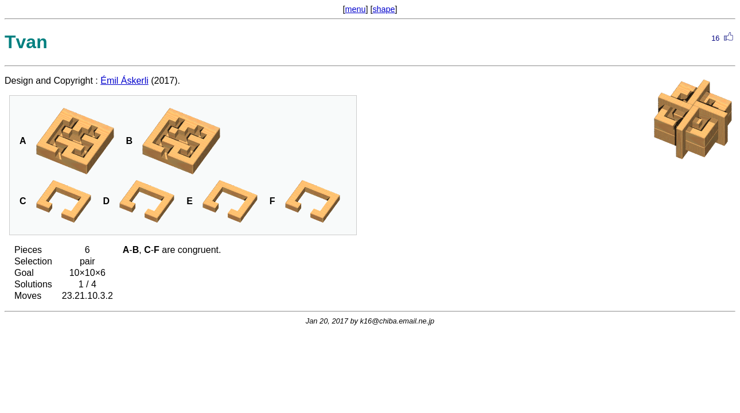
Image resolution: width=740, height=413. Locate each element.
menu (355, 9)
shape (383, 9)
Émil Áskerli (124, 80)
